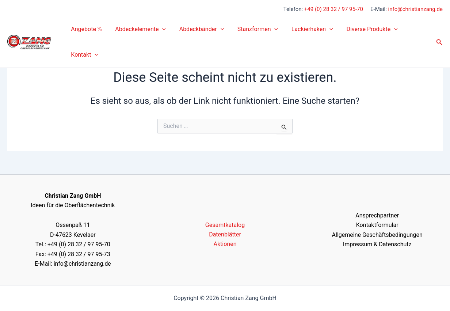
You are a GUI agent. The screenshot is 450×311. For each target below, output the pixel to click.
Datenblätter (225, 234)
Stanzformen (252, 29)
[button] (159, 29)
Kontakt (84, 55)
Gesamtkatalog (225, 224)
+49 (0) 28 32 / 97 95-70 (333, 9)
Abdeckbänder (197, 29)
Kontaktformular (377, 224)
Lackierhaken (304, 29)
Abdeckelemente (138, 29)
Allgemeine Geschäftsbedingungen (377, 234)
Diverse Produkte (362, 29)
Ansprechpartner (377, 215)
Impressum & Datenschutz (377, 244)
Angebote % (85, 29)
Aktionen (225, 243)
